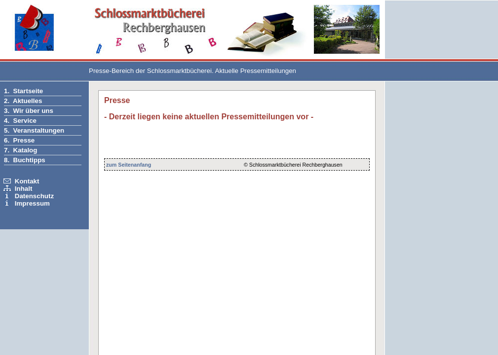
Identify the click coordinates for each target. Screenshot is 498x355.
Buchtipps (29, 160)
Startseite (28, 91)
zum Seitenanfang (128, 165)
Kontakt (27, 181)
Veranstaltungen (39, 130)
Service (25, 120)
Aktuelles (27, 101)
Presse (24, 140)
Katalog (25, 150)
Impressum (32, 203)
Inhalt (24, 188)
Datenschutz (34, 196)
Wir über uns (33, 110)
